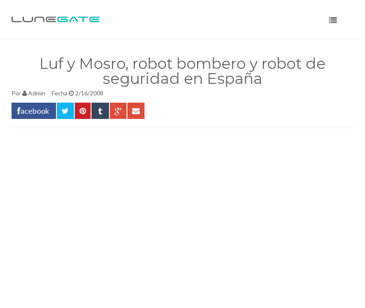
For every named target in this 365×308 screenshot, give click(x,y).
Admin (36, 93)
